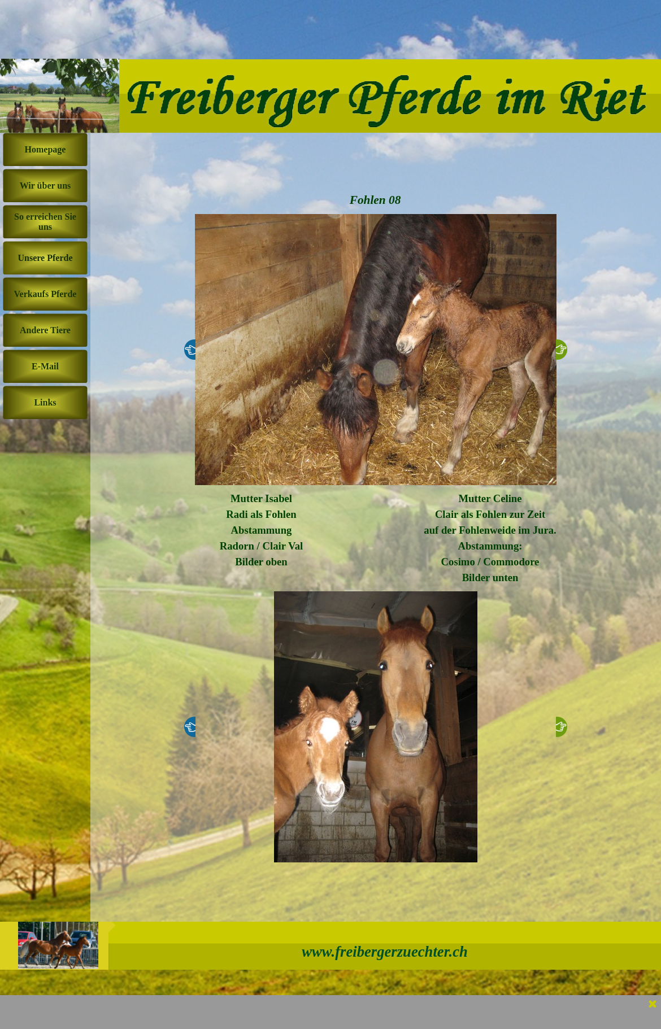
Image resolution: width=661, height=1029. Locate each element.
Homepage (45, 149)
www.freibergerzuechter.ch (385, 951)
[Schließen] (652, 1004)
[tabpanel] (261, 530)
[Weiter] (561, 349)
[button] (375, 349)
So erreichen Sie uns (45, 222)
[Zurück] (189, 349)
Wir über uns (45, 185)
